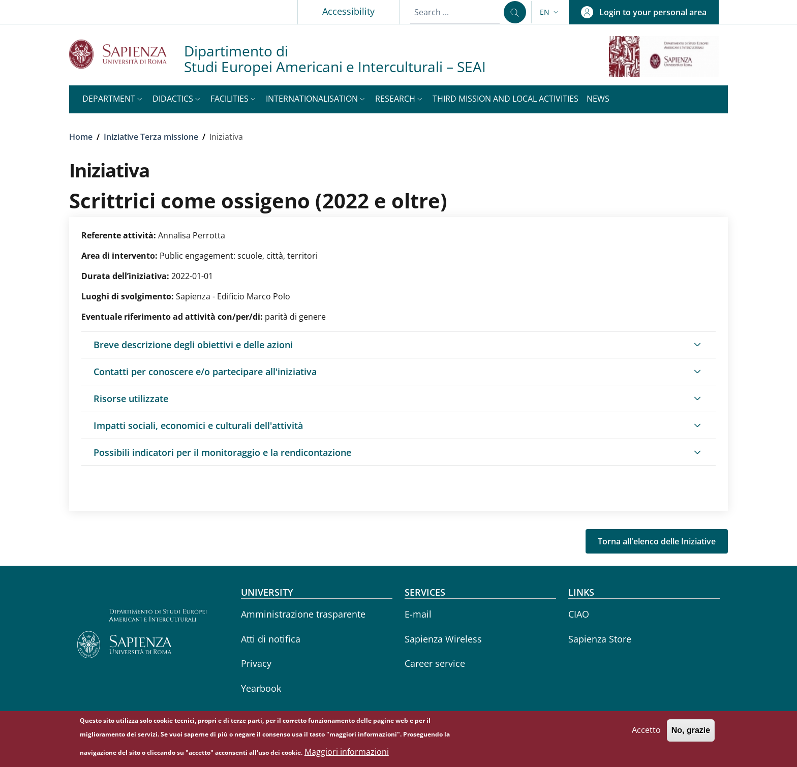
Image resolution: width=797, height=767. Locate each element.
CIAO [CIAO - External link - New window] (578, 614)
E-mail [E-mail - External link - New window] (418, 614)
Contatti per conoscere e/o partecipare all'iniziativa (205, 371)
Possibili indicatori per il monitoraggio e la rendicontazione (222, 452)
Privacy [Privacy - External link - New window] (256, 663)
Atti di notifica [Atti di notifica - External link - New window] (270, 639)
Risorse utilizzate (131, 398)
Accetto (646, 733)
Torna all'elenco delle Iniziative (657, 541)
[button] (550, 12)
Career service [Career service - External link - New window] (435, 663)
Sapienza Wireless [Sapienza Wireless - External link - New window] (443, 639)
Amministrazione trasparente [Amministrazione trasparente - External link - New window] (303, 614)
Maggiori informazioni (346, 754)
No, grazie (690, 733)
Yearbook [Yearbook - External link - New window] (261, 688)
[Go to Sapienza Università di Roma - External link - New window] (126, 54)
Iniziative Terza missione (151, 136)
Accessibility (348, 11)
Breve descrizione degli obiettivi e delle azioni (193, 345)
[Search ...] (515, 12)
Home (81, 136)
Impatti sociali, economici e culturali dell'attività (198, 425)
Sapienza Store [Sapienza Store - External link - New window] (599, 639)
